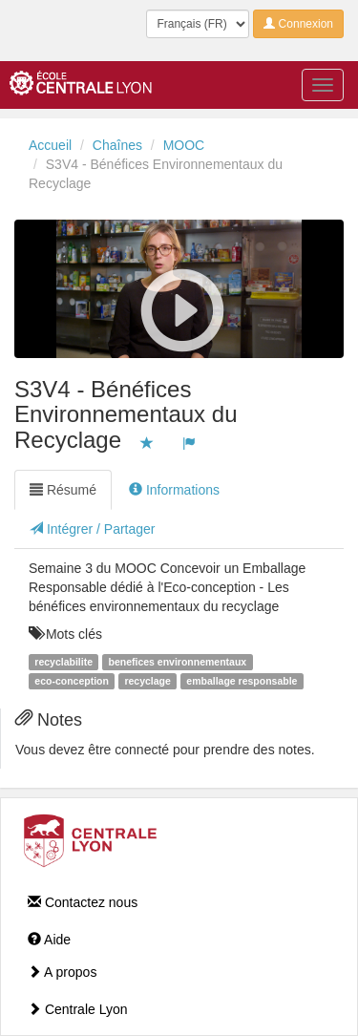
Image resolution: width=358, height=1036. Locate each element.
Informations (174, 489)
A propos (62, 972)
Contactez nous (82, 902)
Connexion (298, 24)
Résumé (63, 489)
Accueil (50, 145)
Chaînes (117, 145)
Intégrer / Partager (93, 529)
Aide (49, 939)
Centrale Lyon (78, 1009)
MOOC (184, 145)
